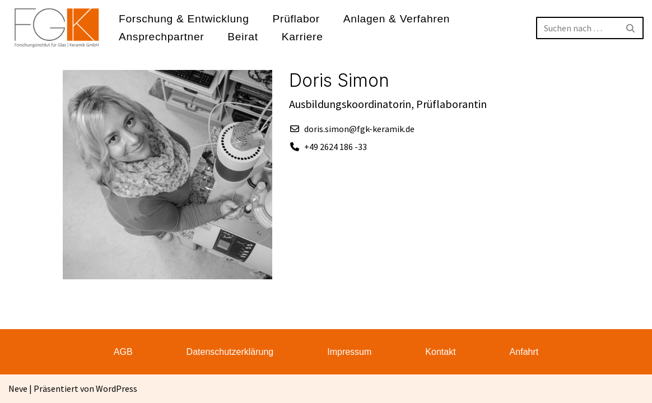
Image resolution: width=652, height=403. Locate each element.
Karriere (302, 37)
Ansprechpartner (161, 37)
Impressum (349, 352)
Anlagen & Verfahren (396, 19)
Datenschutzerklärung (230, 352)
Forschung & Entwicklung (184, 19)
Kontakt (440, 352)
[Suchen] (577, 28)
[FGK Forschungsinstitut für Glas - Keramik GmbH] (57, 28)
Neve (17, 388)
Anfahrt (524, 352)
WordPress (116, 388)
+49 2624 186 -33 (335, 146)
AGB (123, 352)
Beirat (242, 37)
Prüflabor (296, 19)
